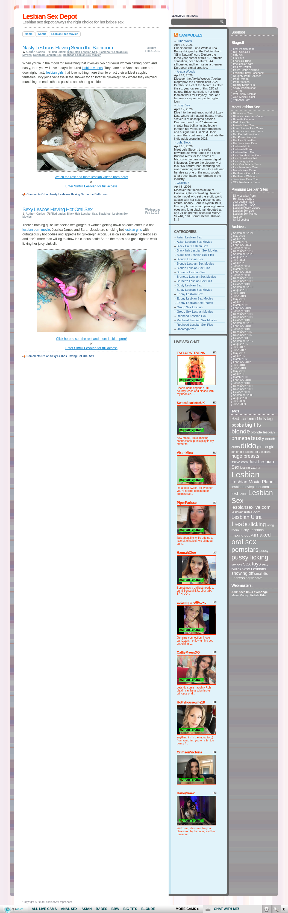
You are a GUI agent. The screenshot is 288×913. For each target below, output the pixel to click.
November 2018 (242, 317)
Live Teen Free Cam (245, 167)
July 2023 (239, 260)
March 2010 (240, 377)
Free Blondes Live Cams (248, 128)
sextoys (236, 564)
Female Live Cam (243, 125)
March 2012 (240, 359)
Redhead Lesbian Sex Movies (82, 54)
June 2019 (239, 296)
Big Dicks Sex (241, 51)
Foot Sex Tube (242, 60)
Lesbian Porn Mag (244, 152)
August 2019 (240, 290)
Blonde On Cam (242, 113)
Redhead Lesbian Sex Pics (195, 324)
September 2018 (243, 323)
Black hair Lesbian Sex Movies (197, 250)
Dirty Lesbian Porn (244, 195)
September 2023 (243, 254)
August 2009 (240, 398)
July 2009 (239, 401)
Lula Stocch (184, 142)
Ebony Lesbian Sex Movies (195, 298)
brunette (240, 438)
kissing (245, 467)
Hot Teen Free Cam (245, 143)
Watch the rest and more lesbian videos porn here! (91, 177)
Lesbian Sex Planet (245, 213)
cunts (235, 447)
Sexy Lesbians (254, 569)
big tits (253, 424)
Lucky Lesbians (252, 530)
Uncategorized (186, 329)
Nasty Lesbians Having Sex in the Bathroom (67, 47)
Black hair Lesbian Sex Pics (195, 254)
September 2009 (243, 395)
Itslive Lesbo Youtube (246, 69)
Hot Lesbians (262, 451)
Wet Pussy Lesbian (244, 93)
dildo (248, 445)
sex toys (252, 564)
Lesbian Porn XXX (244, 204)
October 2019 (241, 284)
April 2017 (239, 356)
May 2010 (239, 371)
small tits (261, 573)
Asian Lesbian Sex (189, 237)
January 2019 (241, 311)
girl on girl (265, 447)
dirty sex (238, 54)
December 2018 (242, 314)
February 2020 (242, 272)
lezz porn (238, 216)
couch (270, 439)
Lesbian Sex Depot (49, 16)
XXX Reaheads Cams (246, 182)
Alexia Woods (186, 71)
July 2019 (239, 293)
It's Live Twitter (242, 66)
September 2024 (243, 233)
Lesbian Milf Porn (243, 149)
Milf (253, 535)
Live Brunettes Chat (245, 158)
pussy (263, 551)
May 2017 (239, 353)
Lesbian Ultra (246, 517)
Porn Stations (241, 81)
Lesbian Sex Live (243, 210)
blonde (240, 431)
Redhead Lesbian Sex (47, 54)
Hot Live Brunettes (244, 140)
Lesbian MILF (241, 146)
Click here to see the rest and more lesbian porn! (91, 339)
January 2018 (241, 329)
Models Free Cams (244, 170)
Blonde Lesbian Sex (190, 259)
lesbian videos (92, 68)
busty (258, 438)
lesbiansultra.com (245, 512)
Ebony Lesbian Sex (190, 294)
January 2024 (241, 248)
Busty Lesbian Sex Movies (194, 289)
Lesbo (240, 524)
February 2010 (242, 380)
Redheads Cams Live (246, 173)
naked (264, 535)
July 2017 (239, 347)
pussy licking (249, 557)
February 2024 (242, 245)
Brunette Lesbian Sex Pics (194, 281)
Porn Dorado (241, 78)
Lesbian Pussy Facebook (248, 72)
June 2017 (239, 350)
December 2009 (242, 386)
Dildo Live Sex (242, 122)
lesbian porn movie (36, 230)
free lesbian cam (243, 63)
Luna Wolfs (184, 41)
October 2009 (241, 392)
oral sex (243, 542)
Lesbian (245, 474)
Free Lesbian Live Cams (248, 131)
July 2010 (239, 365)
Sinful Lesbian (241, 219)
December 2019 (242, 278)
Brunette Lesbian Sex (191, 272)
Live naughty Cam (244, 161)
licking (258, 524)
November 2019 (242, 281)
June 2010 (239, 368)
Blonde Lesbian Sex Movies (195, 263)
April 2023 (239, 263)
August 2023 (240, 257)
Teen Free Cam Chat (245, 179)
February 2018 (242, 326)
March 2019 (240, 305)
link (283, 827)
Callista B (183, 182)
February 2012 (242, 362)
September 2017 (243, 341)
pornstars (244, 549)
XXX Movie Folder (244, 96)
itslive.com (239, 462)
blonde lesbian (263, 432)
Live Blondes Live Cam (247, 155)
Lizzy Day (183, 105)
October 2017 (241, 338)
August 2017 (240, 344)
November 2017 (242, 335)
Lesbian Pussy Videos (246, 207)
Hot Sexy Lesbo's (243, 198)
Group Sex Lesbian (189, 307)
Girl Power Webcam (245, 137)
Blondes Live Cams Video (248, 116)
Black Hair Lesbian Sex (82, 51)
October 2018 (241, 320)
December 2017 (242, 332)
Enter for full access (91, 186)
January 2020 (241, 275)
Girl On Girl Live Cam (246, 134)
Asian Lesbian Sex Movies (194, 241)
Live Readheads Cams (247, 164)
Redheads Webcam (245, 176)
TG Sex (237, 90)
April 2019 (239, 302)
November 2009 (242, 389)
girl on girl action (242, 451)
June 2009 (239, 404)
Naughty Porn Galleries (247, 75)
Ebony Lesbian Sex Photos (195, 302)
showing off (242, 573)
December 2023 (242, 251)
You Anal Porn (241, 99)
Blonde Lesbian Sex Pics (193, 268)
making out (240, 535)
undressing (240, 578)
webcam (257, 578)
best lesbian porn (243, 48)
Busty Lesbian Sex (189, 285)
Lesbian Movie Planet (253, 481)
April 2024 (239, 239)
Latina (255, 467)
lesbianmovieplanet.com (250, 487)
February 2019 (242, 308)
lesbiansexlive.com (251, 507)
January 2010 (241, 383)
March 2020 (240, 269)
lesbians (239, 493)
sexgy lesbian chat (244, 87)
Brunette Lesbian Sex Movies (196, 276)
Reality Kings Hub (244, 84)
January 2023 (241, 266)
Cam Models (190, 35)
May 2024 (239, 236)
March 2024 (240, 242)
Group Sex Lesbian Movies (195, 311)
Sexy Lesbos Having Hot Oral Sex (57, 209)
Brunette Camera (243, 119)
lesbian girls (54, 72)
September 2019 (243, 287)
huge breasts (245, 456)
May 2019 (239, 299)
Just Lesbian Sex (243, 201)
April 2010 (239, 374)
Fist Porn (238, 57)
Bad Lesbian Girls (248, 418)
